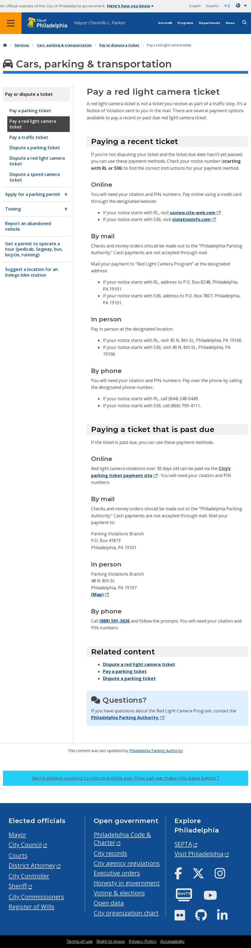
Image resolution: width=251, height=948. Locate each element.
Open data (109, 903)
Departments (209, 23)
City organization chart (126, 913)
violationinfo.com (191, 219)
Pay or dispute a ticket (119, 45)
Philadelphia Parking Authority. (125, 718)
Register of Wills (31, 906)
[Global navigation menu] (11, 23)
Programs (185, 23)
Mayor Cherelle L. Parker (99, 22)
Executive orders (117, 873)
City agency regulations (127, 863)
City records (110, 853)
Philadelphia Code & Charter (122, 838)
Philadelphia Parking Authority (156, 750)
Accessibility (172, 941)
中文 (227, 6)
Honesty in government (127, 883)
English (195, 6)
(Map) (97, 594)
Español (212, 6)
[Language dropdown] (242, 5)
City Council (25, 844)
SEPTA (183, 844)
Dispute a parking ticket (129, 678)
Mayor (17, 834)
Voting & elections (119, 893)
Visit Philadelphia (199, 854)
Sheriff (18, 886)
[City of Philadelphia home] (50, 23)
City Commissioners (36, 896)
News (230, 23)
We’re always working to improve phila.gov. (125, 778)
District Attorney (32, 865)
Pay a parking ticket (125, 671)
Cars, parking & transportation (64, 45)
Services (165, 23)
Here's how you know (130, 6)
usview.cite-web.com (192, 213)
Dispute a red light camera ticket (139, 664)
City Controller (29, 876)
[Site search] (244, 22)
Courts (18, 855)
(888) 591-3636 (114, 621)
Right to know (110, 941)
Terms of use (80, 941)
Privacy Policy (142, 941)
